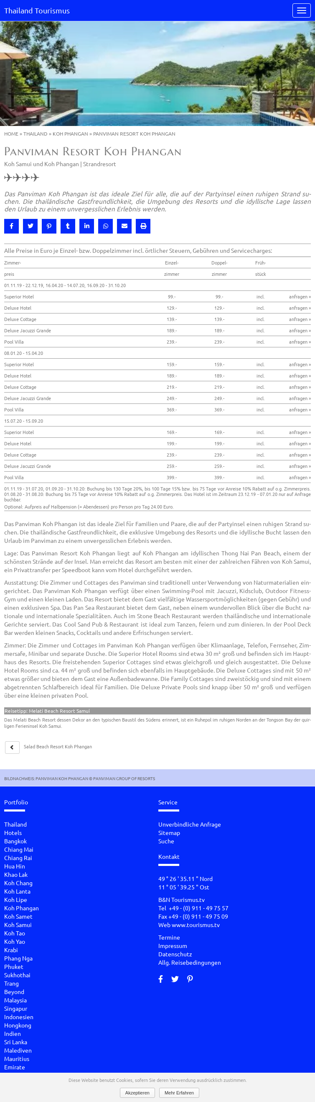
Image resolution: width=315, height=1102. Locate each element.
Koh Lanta (17, 891)
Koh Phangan (70, 133)
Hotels (13, 832)
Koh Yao (14, 941)
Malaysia (15, 1000)
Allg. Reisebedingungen (189, 962)
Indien (12, 1033)
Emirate (14, 1067)
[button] (11, 226)
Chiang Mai (18, 849)
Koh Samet (18, 916)
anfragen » (300, 296)
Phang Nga (18, 958)
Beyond (14, 991)
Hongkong (17, 1025)
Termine (169, 937)
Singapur (15, 1008)
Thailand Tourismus (37, 10)
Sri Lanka (15, 1041)
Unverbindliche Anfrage (189, 824)
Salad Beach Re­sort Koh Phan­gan (58, 746)
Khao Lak (16, 874)
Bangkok (15, 841)
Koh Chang (18, 882)
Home (11, 133)
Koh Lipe (15, 899)
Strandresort (99, 163)
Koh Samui (18, 924)
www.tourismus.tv (196, 924)
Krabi (11, 949)
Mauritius (16, 1058)
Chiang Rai (18, 857)
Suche (166, 841)
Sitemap (169, 832)
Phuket (13, 966)
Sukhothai (17, 975)
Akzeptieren (137, 1092)
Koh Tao (14, 933)
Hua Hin (14, 866)
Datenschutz (175, 954)
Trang (11, 983)
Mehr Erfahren (179, 1092)
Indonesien (18, 1016)
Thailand (35, 133)
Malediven (18, 1050)
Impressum (172, 945)
